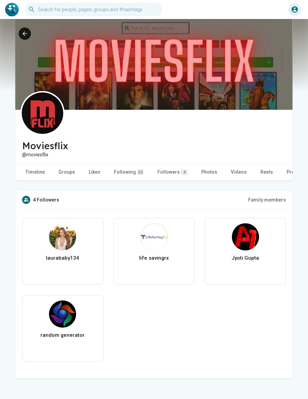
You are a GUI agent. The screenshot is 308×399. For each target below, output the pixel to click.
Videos (239, 172)
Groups (66, 172)
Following (129, 172)
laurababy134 (62, 258)
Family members (267, 200)
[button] (93, 9)
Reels (266, 172)
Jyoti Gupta (245, 258)
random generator (62, 335)
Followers (172, 172)
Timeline (35, 172)
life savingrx (154, 258)
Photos (209, 172)
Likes (94, 172)
